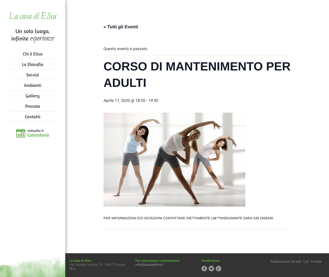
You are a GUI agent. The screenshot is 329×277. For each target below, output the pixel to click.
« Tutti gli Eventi (121, 27)
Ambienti (32, 85)
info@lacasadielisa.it (150, 265)
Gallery (32, 95)
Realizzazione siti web (286, 261)
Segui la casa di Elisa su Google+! (218, 268)
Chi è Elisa (33, 54)
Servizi (32, 75)
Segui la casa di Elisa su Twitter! (211, 268)
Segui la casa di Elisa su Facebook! (204, 268)
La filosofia (32, 64)
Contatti (32, 116)
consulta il (38, 133)
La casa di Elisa (32, 16)
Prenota (32, 106)
